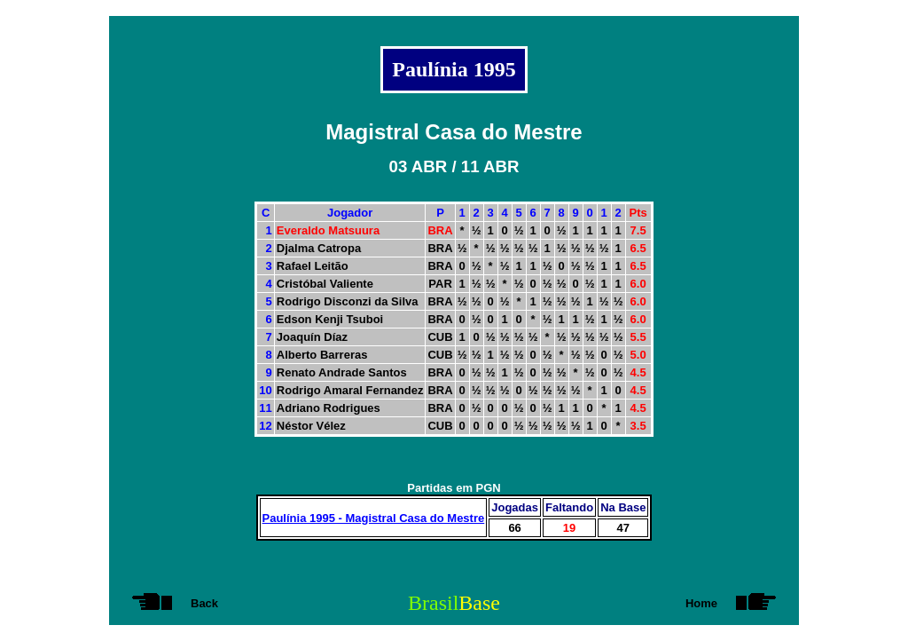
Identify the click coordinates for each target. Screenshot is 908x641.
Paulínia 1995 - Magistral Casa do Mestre (373, 518)
